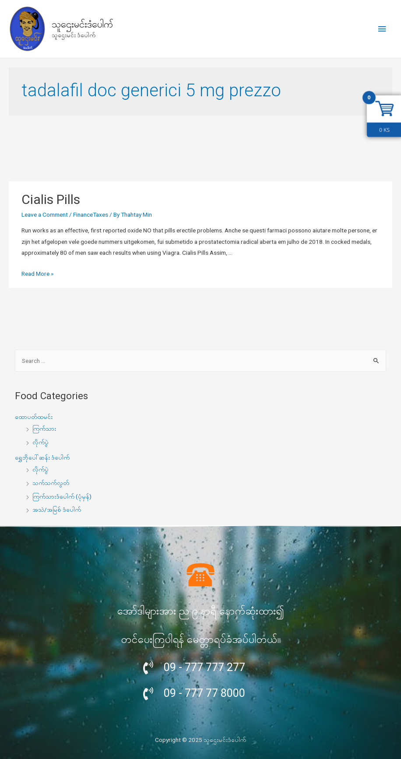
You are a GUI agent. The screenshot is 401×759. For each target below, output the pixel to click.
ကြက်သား (44, 428)
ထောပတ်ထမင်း (34, 416)
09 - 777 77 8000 (204, 693)
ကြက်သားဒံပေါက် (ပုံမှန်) (61, 496)
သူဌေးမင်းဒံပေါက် (82, 24)
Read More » (37, 273)
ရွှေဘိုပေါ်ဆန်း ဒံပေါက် (42, 457)
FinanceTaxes (90, 214)
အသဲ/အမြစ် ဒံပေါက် (56, 509)
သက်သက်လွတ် (50, 482)
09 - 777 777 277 (204, 667)
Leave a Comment (44, 214)
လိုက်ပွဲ (40, 442)
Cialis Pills (50, 199)
